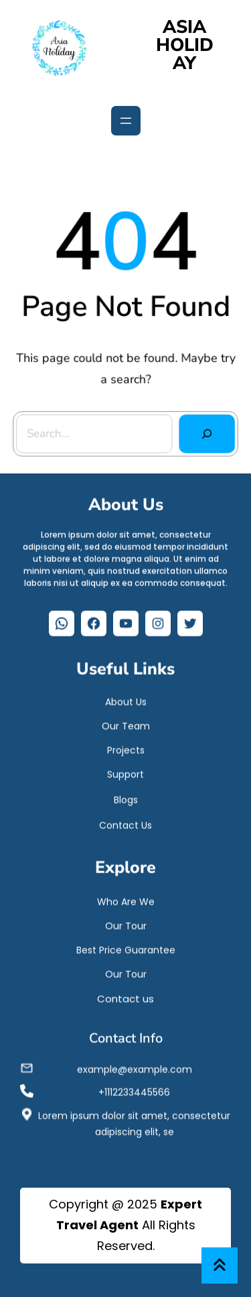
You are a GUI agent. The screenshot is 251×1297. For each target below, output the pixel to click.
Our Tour (126, 922)
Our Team (126, 723)
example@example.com (134, 1066)
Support (125, 771)
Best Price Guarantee (125, 947)
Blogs (126, 796)
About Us (126, 699)
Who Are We (126, 898)
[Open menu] (126, 120)
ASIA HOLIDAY (185, 45)
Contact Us (125, 822)
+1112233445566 (134, 1089)
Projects (126, 747)
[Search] (206, 433)
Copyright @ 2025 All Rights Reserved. (125, 1225)
